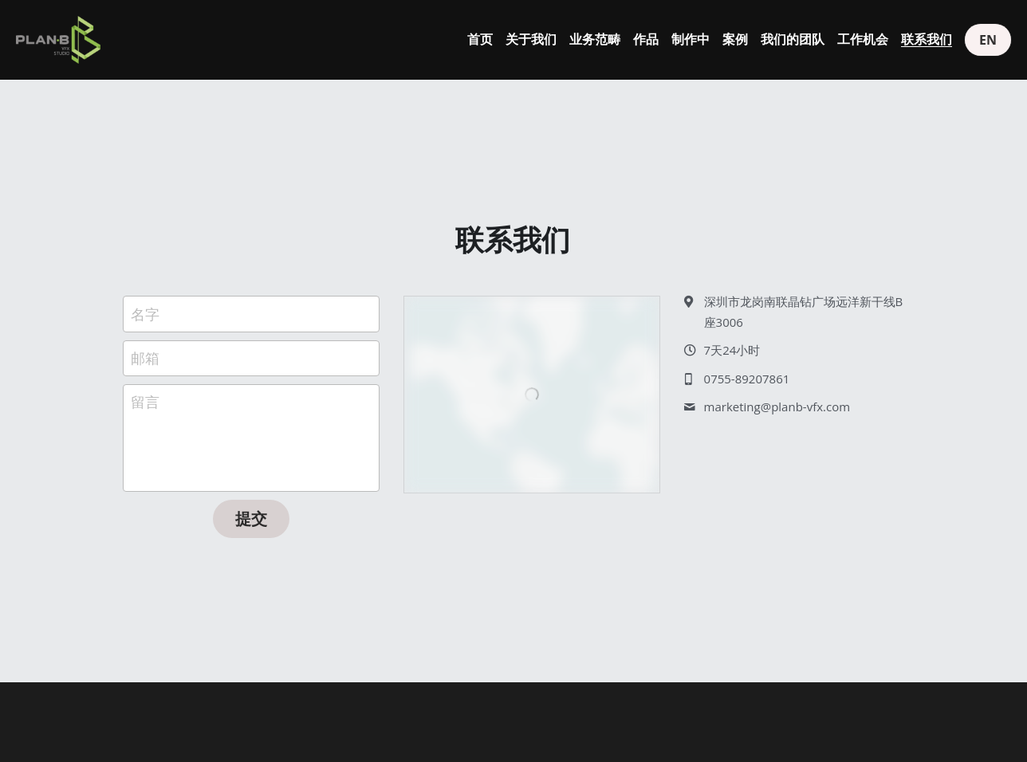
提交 (251, 518)
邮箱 (145, 357)
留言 (145, 401)
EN (988, 40)
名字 (145, 313)
